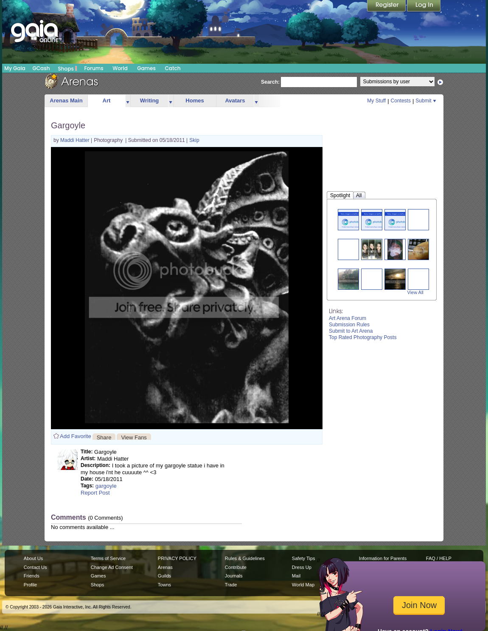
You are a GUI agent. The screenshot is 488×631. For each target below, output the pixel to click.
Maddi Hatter (75, 140)
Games (146, 68)
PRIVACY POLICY (177, 558)
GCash (41, 68)
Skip (194, 140)
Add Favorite (75, 436)
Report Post (95, 493)
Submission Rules (349, 325)
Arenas (165, 567)
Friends (31, 575)
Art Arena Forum (347, 318)
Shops (67, 68)
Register (387, 6)
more (127, 101)
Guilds (164, 575)
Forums (93, 68)
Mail (296, 575)
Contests (401, 101)
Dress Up (301, 567)
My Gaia (14, 68)
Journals (234, 575)
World (120, 68)
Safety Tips (303, 558)
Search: (270, 82)
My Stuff (376, 101)
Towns (164, 584)
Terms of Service (108, 558)
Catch (173, 68)
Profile (30, 584)
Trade (231, 584)
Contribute (236, 567)
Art (107, 100)
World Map (303, 584)
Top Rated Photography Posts (362, 337)
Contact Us (35, 567)
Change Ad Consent (112, 567)
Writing (149, 100)
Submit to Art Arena (351, 331)
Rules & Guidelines (245, 558)
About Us (33, 558)
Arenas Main (66, 100)
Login (424, 6)
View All (415, 292)
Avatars (235, 100)
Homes (194, 100)
